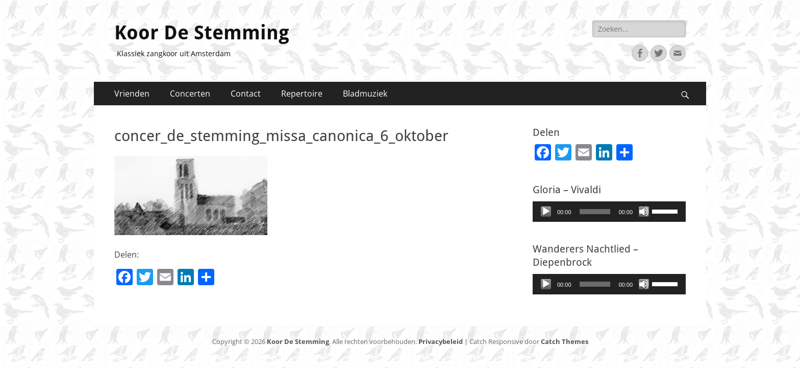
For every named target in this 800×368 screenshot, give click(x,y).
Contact (246, 93)
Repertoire (301, 93)
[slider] (595, 211)
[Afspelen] (546, 211)
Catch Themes (564, 341)
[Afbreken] (644, 211)
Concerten (190, 93)
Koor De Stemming (201, 32)
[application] (609, 211)
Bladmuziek (365, 93)
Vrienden (131, 93)
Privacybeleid (440, 341)
